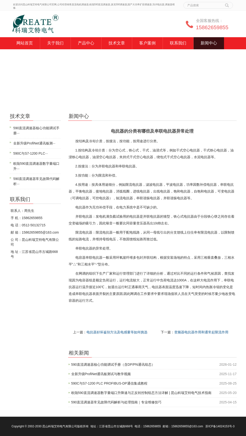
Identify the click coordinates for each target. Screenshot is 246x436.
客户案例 (147, 43)
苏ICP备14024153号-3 (219, 426)
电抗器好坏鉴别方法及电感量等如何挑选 (117, 332)
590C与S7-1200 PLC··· (30, 153)
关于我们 (55, 43)
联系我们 (178, 43)
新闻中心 (209, 43)
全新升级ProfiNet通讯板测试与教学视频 (101, 374)
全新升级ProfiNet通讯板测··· (34, 143)
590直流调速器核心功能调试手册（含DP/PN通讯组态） (113, 364)
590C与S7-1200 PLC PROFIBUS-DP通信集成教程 (109, 383)
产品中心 (86, 43)
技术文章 (117, 43)
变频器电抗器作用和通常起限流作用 (201, 332)
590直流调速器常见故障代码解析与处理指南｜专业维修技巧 (116, 402)
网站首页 (24, 43)
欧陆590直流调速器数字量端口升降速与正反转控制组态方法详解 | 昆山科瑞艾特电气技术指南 (141, 393)
